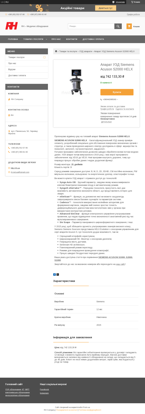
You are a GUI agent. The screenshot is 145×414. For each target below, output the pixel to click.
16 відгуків (120, 2)
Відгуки (11, 69)
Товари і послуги (33, 39)
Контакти (71, 39)
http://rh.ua (15, 168)
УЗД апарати (85, 51)
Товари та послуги (68, 51)
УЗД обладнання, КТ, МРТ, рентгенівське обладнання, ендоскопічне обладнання (17, 392)
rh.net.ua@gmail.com (20, 172)
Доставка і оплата (93, 39)
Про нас (56, 39)
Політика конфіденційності (90, 410)
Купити (117, 92)
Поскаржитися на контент (66, 410)
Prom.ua (86, 407)
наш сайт (120, 264)
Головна (13, 39)
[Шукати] (118, 26)
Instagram (44, 393)
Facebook (44, 389)
